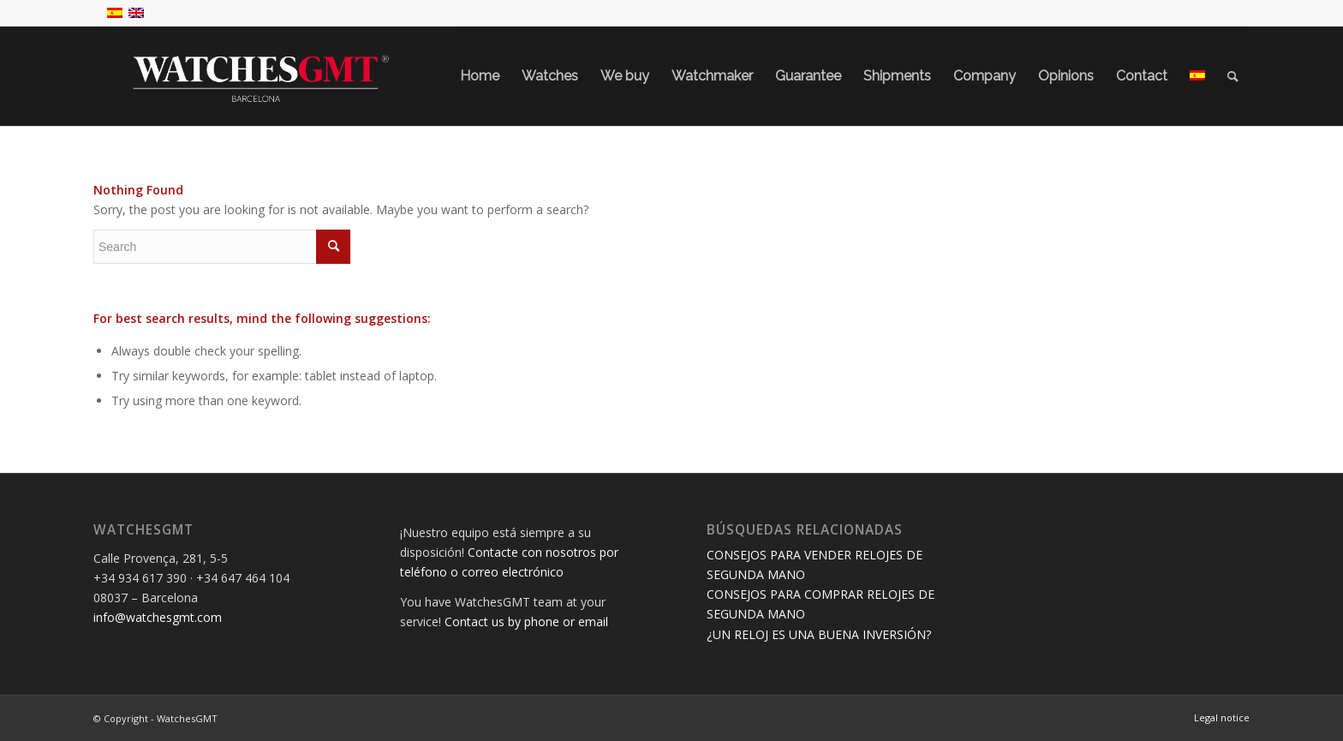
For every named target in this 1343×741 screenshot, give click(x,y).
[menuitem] (479, 76)
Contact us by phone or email (526, 621)
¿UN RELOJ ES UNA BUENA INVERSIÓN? (819, 634)
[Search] (1233, 76)
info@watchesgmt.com (157, 617)
